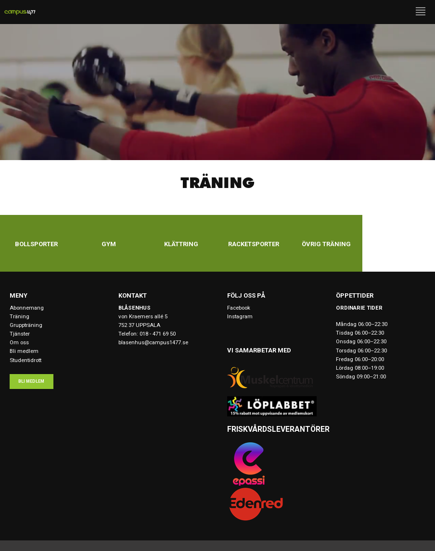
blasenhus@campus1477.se (153, 342)
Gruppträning (26, 325)
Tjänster (20, 333)
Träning (19, 316)
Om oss (19, 342)
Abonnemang (27, 307)
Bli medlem (24, 351)
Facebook (238, 307)
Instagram (240, 316)
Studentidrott (25, 360)
